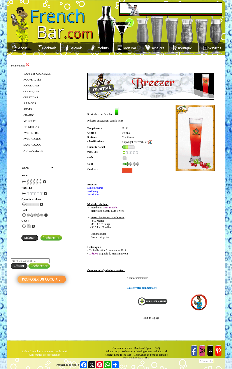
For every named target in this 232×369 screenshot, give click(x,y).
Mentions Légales (143, 348)
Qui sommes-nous (122, 348)
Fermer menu (20, 65)
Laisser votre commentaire (142, 287)
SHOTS (27, 109)
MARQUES (29, 121)
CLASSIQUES (31, 91)
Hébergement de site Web (118, 354)
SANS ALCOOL (32, 144)
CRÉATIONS (30, 97)
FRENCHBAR (31, 127)
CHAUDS (28, 115)
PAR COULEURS (33, 150)
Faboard (162, 351)
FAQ (157, 348)
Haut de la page (151, 317)
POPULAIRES (31, 85)
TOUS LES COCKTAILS (37, 73)
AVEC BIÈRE (31, 132)
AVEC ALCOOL (32, 138)
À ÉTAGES (29, 103)
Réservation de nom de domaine (151, 354)
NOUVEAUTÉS (32, 79)
